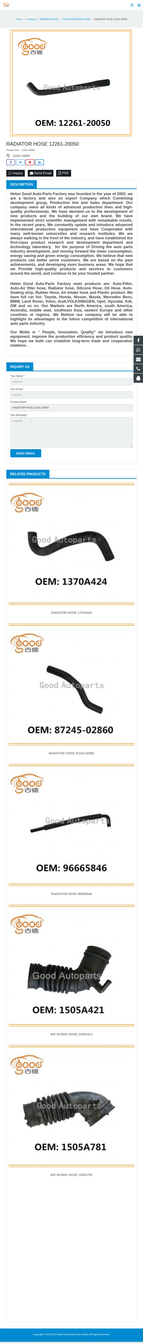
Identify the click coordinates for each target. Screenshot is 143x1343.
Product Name (18, 403)
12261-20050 (21, 157)
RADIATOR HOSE (49, 20)
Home (19, 20)
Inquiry (15, 174)
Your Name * (17, 377)
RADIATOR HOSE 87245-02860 (71, 754)
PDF (63, 174)
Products (31, 20)
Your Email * (17, 390)
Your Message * (19, 416)
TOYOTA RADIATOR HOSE (76, 20)
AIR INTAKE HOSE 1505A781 (71, 1176)
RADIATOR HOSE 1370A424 (71, 614)
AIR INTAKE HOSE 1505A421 (71, 1035)
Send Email (40, 174)
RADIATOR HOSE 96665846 (71, 895)
